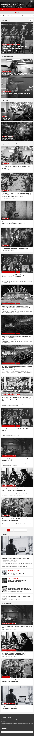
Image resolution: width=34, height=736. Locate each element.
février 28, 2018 (5, 139)
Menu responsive (31, 1)
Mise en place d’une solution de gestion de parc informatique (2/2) (19, 597)
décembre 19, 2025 (6, 52)
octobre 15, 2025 (5, 521)
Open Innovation (12, 455)
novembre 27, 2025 (6, 492)
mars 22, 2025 (5, 198)
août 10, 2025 (4, 169)
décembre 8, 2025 (5, 432)
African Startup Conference (8, 44)
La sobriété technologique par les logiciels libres (15, 248)
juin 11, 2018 (4, 76)
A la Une (4, 20)
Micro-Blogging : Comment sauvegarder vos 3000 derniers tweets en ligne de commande (19, 589)
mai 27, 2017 (4, 95)
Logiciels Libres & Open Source (11, 144)
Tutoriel (11, 556)
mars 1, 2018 (4, 119)
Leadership (10, 136)
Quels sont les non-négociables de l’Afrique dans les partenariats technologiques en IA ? (14, 48)
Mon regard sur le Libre (11, 4)
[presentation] (30, 20)
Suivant (24, 530)
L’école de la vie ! (6, 118)
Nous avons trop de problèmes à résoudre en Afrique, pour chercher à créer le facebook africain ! (16, 74)
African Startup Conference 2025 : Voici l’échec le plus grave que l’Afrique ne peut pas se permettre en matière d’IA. (16, 399)
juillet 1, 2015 (10, 599)
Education (5, 100)
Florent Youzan (14, 52)
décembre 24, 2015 (12, 591)
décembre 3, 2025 (5, 462)
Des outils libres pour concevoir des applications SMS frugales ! (17, 581)
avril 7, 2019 (4, 250)
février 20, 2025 (5, 225)
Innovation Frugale (7, 56)
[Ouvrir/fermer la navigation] (2, 9)
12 (19, 530)
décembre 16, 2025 (6, 402)
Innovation (4, 455)
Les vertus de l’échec (7, 138)
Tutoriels (4, 534)
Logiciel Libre (5, 163)
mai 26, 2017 (10, 583)
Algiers (17, 44)
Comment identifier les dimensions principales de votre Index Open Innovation (20, 572)
